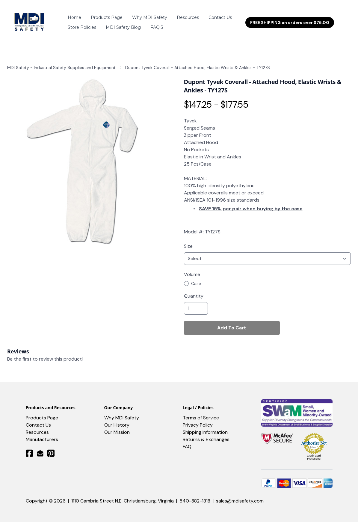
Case (196, 278)
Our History (116, 419)
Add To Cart (231, 322)
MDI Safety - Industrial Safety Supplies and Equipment (61, 62)
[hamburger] (53, 16)
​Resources (37, 427)
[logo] (30, 19)
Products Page (42, 412)
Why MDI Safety (121, 412)
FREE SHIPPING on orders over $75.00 (289, 19)
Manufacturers (42, 434)
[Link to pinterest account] (51, 448)
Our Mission (117, 427)
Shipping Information (205, 427)
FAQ (187, 441)
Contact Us (38, 419)
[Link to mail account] (40, 448)
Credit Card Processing (314, 452)
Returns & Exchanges (206, 434)
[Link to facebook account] (29, 448)
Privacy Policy (198, 419)
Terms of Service (201, 412)
